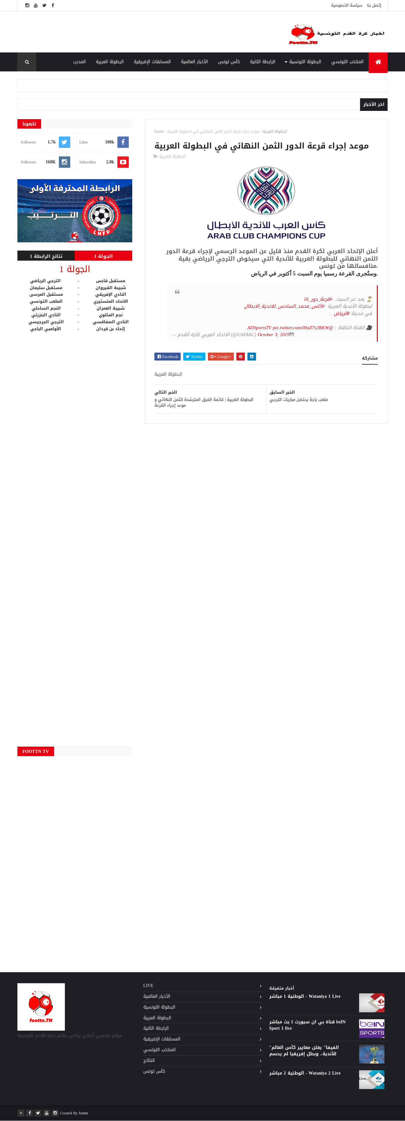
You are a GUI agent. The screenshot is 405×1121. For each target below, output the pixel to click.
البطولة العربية (110, 62)
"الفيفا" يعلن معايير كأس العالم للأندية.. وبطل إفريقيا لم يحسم (304, 1050)
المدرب (79, 62)
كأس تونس (229, 62)
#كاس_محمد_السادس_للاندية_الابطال (284, 306)
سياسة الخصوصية (346, 5)
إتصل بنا (374, 5)
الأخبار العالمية (194, 62)
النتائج (149, 1060)
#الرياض (342, 313)
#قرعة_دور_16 (318, 299)
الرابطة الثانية (262, 62)
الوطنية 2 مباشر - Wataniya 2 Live (305, 1073)
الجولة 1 (103, 256)
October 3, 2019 (273, 334)
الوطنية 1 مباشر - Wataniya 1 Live (305, 996)
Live (148, 985)
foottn (159, 131)
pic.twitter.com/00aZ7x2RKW (301, 327)
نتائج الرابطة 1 (46, 256)
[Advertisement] (151, 32)
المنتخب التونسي (347, 62)
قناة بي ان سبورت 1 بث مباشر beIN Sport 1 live (307, 1025)
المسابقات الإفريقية (152, 62)
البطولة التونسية (305, 62)
